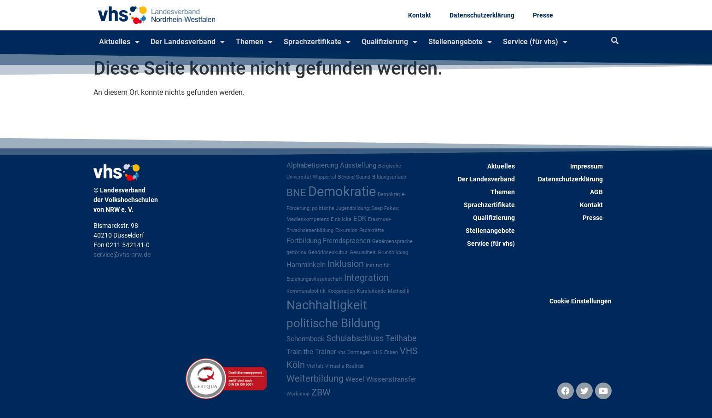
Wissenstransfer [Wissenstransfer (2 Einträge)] (391, 379)
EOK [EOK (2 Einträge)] (359, 219)
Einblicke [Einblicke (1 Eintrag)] (341, 219)
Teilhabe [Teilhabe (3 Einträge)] (401, 338)
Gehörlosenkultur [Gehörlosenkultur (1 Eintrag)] (328, 252)
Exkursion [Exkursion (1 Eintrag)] (346, 230)
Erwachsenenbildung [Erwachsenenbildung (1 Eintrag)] (309, 230)
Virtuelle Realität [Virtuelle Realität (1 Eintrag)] (344, 366)
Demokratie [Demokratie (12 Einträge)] (342, 191)
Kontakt (419, 15)
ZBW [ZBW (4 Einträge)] (321, 392)
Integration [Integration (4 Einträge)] (366, 278)
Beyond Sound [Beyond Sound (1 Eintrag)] (354, 177)
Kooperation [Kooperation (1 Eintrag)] (341, 291)
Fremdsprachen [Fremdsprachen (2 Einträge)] (346, 241)
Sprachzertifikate (317, 42)
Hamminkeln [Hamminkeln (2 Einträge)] (306, 265)
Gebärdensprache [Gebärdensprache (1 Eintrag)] (392, 241)
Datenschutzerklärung (481, 15)
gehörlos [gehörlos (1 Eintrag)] (296, 252)
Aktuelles (119, 42)
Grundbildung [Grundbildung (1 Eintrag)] (393, 252)
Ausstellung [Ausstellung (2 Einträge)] (358, 165)
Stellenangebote (460, 42)
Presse (543, 15)
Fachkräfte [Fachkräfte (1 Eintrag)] (371, 230)
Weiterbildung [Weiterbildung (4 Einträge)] (315, 378)
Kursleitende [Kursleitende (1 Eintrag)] (371, 291)
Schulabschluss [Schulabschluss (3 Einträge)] (355, 338)
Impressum (586, 166)
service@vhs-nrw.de (122, 254)
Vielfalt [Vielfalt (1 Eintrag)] (315, 366)
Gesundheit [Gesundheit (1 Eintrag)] (363, 252)
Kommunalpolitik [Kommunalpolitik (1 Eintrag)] (306, 291)
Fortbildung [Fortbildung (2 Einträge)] (303, 241)
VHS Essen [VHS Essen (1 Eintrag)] (385, 352)
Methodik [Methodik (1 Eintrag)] (398, 291)
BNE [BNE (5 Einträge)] (296, 192)
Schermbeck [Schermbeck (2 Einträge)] (305, 339)
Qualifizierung (389, 42)
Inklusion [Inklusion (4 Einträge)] (345, 264)
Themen (254, 42)
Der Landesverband (188, 42)
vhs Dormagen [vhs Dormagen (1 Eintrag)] (354, 352)
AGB (596, 192)
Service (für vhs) (535, 42)
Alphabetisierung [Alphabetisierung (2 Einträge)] (312, 165)
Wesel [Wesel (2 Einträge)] (354, 379)
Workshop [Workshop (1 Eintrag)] (297, 394)
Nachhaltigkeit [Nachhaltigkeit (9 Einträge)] (326, 305)
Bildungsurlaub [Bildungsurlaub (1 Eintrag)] (389, 177)
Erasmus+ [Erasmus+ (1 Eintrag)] (379, 219)
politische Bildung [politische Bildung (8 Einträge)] (333, 323)
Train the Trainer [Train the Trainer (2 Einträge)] (311, 352)
